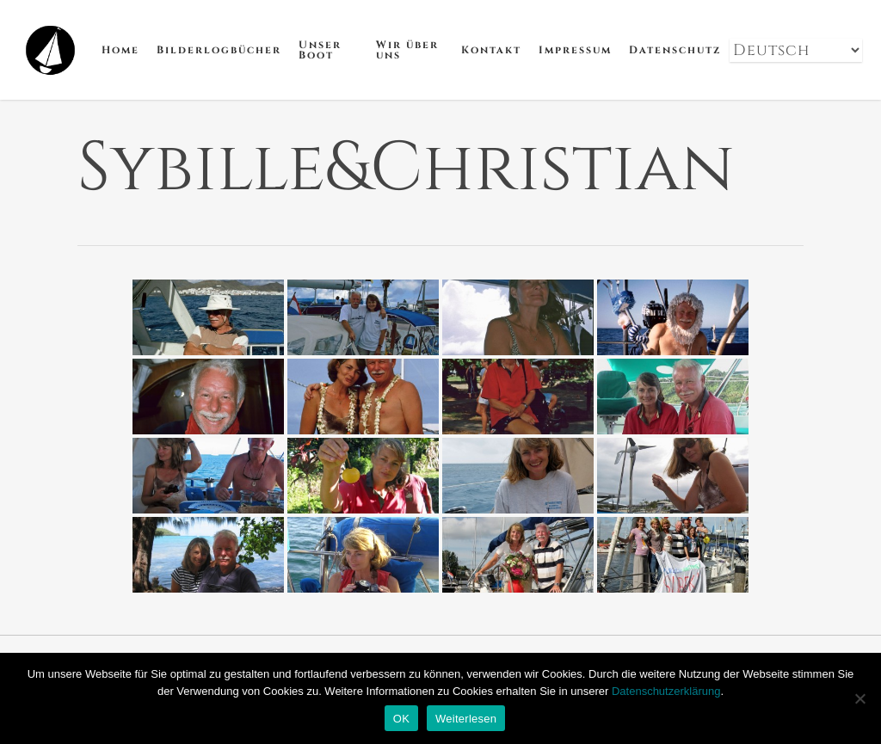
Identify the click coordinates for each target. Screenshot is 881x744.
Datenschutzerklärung (666, 691)
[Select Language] (796, 50)
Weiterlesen (465, 718)
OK (401, 718)
